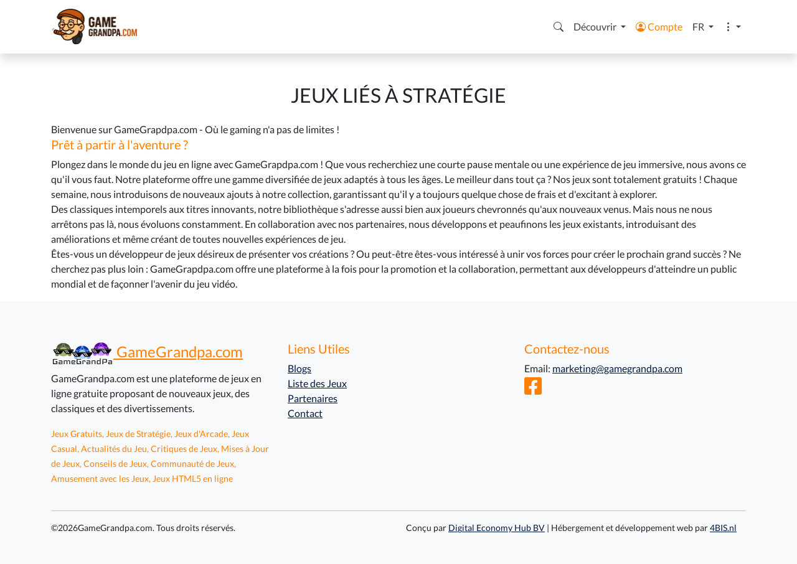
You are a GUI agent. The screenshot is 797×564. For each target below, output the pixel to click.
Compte (659, 26)
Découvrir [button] (595, 26)
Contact (305, 413)
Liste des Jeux (317, 383)
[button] (558, 26)
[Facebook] (533, 389)
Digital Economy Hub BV (496, 527)
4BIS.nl (723, 527)
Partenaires (312, 398)
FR (699, 26)
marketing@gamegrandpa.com (617, 368)
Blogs (299, 368)
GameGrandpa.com (147, 351)
